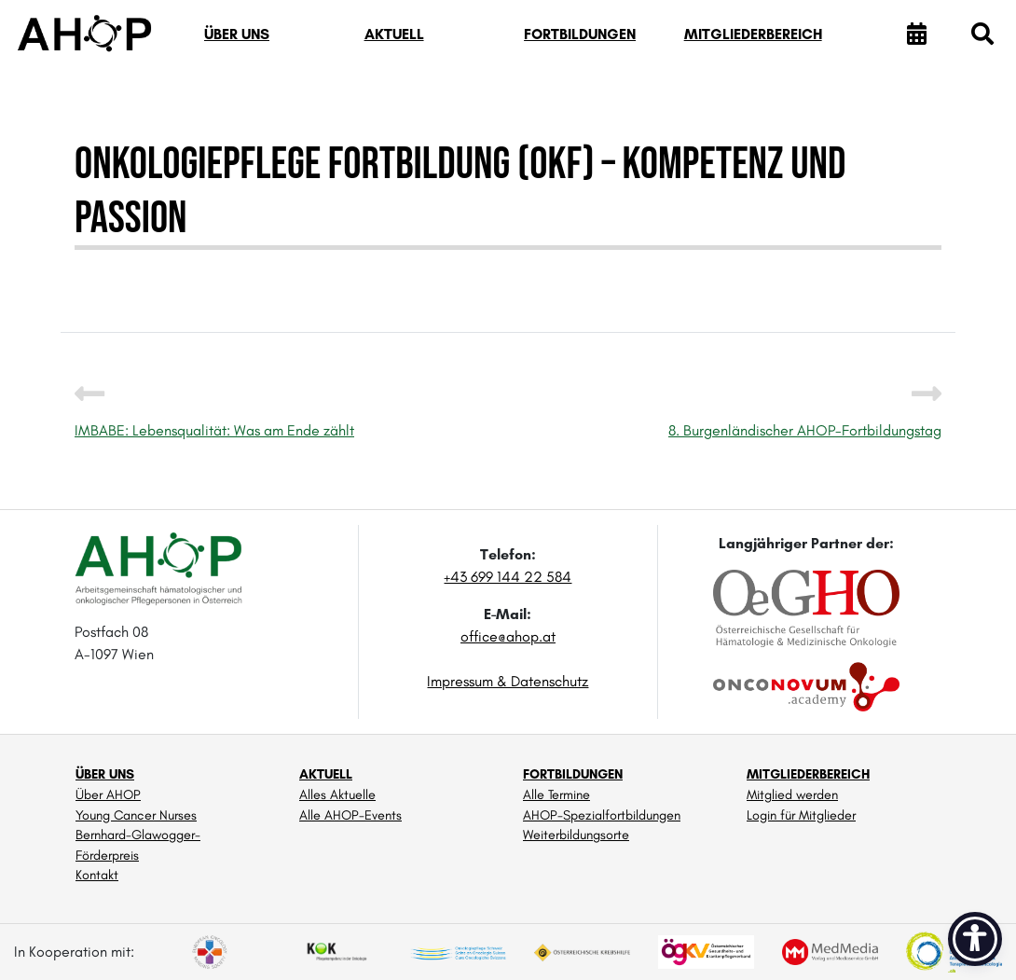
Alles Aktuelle (337, 794)
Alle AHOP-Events (350, 815)
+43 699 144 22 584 (507, 577)
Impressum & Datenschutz (507, 681)
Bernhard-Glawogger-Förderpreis (138, 844)
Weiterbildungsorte (576, 834)
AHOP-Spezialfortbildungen (601, 815)
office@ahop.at (508, 636)
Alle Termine (556, 794)
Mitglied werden (792, 794)
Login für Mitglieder (801, 815)
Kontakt (97, 874)
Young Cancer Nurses (136, 815)
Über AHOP (108, 794)
